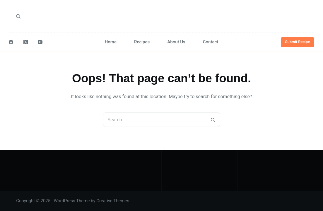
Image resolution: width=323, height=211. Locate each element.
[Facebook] (11, 42)
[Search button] (213, 119)
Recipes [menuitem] (142, 42)
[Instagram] (40, 42)
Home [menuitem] (111, 42)
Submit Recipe (297, 42)
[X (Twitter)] (25, 42)
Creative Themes (112, 200)
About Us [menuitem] (176, 42)
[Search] (18, 16)
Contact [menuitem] (210, 42)
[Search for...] (154, 119)
